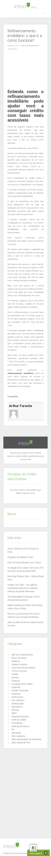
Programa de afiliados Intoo (20, 557)
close (45, 853)
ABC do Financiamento (30, 46)
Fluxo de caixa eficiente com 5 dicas (24, 562)
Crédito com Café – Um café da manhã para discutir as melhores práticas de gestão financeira (22, 588)
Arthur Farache (20, 406)
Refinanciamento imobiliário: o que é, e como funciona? (24, 35)
